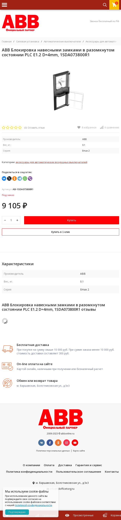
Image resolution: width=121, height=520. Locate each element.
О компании (31, 465)
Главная (7, 41)
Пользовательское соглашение (78, 471)
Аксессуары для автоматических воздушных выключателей (51, 162)
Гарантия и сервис (89, 465)
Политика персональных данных (53, 450)
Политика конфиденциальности (29, 471)
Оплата (49, 465)
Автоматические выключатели (62, 41)
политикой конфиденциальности (33, 505)
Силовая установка (27, 41)
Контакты (112, 471)
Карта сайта (79, 450)
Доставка (65, 465)
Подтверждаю (17, 512)
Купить (71, 220)
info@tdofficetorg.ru (62, 488)
